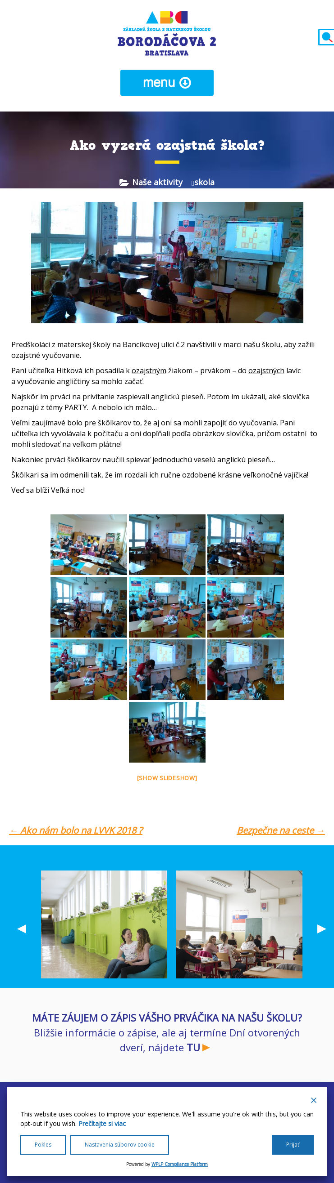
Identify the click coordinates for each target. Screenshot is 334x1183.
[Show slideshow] (167, 778)
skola (204, 182)
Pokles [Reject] (43, 1144)
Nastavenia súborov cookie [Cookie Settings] (120, 1144)
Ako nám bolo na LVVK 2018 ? (75, 830)
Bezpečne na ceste (281, 830)
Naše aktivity (157, 182)
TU (193, 1047)
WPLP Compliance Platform (179, 1164)
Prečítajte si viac (102, 1123)
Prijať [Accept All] (292, 1144)
